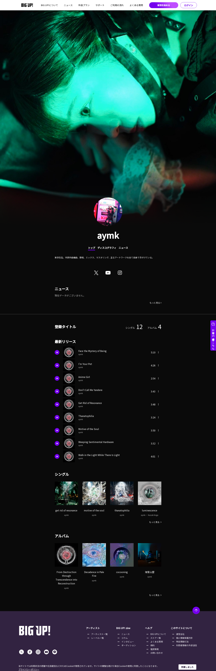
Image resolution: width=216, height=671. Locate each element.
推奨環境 (154, 649)
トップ (91, 247)
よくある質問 (136, 5)
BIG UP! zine (123, 628)
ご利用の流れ (117, 5)
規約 (152, 645)
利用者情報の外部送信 (186, 645)
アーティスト (93, 628)
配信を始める (163, 5)
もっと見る (155, 302)
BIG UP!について (49, 5)
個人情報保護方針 (184, 637)
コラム (124, 637)
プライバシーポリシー (29, 669)
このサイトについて (181, 628)
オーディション (128, 645)
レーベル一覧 (97, 637)
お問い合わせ (156, 652)
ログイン (188, 5)
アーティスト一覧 (99, 634)
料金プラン (84, 5)
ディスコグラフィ (106, 247)
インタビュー (127, 641)
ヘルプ (148, 628)
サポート (100, 5)
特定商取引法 (182, 641)
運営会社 (180, 634)
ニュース (68, 5)
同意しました (187, 667)
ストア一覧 (155, 637)
